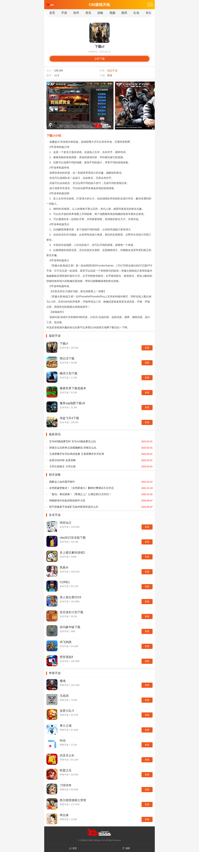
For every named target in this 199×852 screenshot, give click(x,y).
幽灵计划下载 (68, 373)
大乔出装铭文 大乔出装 (101, 466)
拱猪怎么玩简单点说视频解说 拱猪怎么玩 (101, 447)
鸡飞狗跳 (65, 642)
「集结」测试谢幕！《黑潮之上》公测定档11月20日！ (101, 494)
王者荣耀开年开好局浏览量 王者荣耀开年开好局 (101, 453)
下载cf (64, 343)
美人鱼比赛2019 (70, 597)
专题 (148, 12)
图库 (124, 12)
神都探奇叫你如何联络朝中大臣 (101, 500)
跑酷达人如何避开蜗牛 (101, 481)
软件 (76, 12)
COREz (65, 582)
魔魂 (63, 680)
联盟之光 (65, 770)
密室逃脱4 (66, 656)
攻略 (100, 12)
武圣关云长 (67, 755)
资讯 (88, 12)
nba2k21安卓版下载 (73, 537)
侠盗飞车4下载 (69, 418)
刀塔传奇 (65, 785)
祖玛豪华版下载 (70, 627)
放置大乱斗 (67, 710)
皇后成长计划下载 (71, 612)
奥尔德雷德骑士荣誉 (73, 800)
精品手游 (112, 70)
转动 (63, 740)
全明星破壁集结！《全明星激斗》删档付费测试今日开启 (101, 487)
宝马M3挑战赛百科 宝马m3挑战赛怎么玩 (101, 441)
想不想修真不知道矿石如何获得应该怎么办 (101, 506)
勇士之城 (65, 725)
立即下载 (99, 58)
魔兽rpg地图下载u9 (72, 403)
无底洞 (64, 695)
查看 (147, 348)
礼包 (136, 12)
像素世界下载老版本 (73, 388)
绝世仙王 (65, 522)
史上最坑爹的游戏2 (72, 552)
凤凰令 (64, 567)
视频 (112, 12)
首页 (52, 12)
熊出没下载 (67, 358)
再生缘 (64, 815)
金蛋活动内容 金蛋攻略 (101, 460)
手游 (64, 12)
